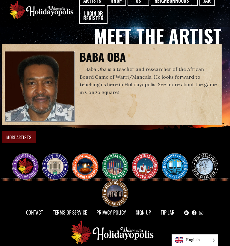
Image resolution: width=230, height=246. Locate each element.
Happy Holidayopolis (27, 161)
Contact (34, 212)
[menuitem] (93, 14)
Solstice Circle (115, 188)
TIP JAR (168, 212)
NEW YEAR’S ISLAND (205, 163)
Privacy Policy (111, 212)
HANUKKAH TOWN (177, 161)
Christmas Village (147, 161)
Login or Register (93, 16)
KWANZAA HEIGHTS (117, 161)
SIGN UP (143, 212)
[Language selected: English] (195, 240)
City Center (54, 161)
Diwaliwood (87, 159)
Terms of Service (70, 212)
